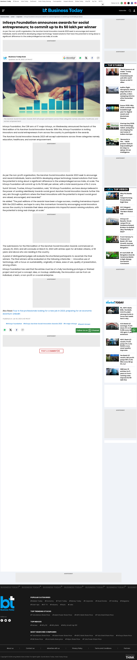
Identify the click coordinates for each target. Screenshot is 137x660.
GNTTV (100, 1)
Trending (114, 601)
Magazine (125, 601)
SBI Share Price (37, 639)
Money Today (76, 601)
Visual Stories (102, 601)
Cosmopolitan (57, 1)
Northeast (33, 1)
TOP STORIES (115, 65)
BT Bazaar (16, 1)
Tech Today (62, 601)
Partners (127, 649)
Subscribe (122, 11)
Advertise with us (53, 649)
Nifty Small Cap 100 (70, 625)
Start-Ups (35, 605)
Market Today (37, 601)
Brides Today (79, 1)
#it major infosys (70, 324)
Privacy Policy (77, 649)
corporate (19, 17)
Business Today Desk (17, 57)
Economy (50, 601)
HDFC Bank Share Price (84, 615)
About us (10, 649)
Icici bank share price (55, 639)
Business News (5, 17)
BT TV (45, 605)
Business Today (6, 1)
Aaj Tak (94, 1)
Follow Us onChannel (88, 330)
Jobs (71, 605)
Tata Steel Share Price (105, 615)
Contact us (30, 649)
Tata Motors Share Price (41, 615)
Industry (55, 605)
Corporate (89, 601)
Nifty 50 (44, 625)
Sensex (34, 625)
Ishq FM (87, 1)
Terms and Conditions (103, 649)
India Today (24, 1)
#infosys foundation (14, 324)
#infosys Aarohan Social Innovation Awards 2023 (42, 324)
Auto (64, 605)
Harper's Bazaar (68, 1)
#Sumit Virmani (84, 324)
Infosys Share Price (125, 636)
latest (13, 17)
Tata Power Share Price (92, 639)
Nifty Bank (55, 625)
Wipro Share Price (73, 639)
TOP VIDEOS (118, 189)
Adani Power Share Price (63, 615)
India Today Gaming (44, 1)
